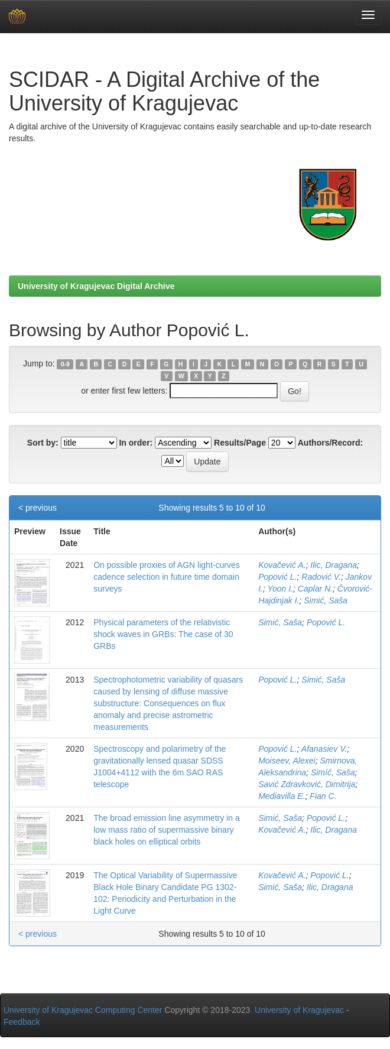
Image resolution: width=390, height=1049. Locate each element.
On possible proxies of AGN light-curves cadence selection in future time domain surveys (166, 576)
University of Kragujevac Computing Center (83, 1010)
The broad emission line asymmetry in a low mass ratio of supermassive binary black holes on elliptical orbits (166, 829)
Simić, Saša (325, 600)
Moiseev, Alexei (286, 760)
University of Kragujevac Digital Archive (96, 286)
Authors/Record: (330, 442)
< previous (37, 507)
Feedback (22, 1022)
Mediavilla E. (281, 796)
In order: (135, 442)
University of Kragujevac (299, 1010)
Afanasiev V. (324, 749)
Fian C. (323, 796)
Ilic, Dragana (333, 565)
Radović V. (321, 577)
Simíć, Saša (333, 772)
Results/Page (240, 442)
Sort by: (42, 442)
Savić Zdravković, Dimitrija (306, 784)
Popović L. (277, 577)
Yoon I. (280, 588)
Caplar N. (315, 588)
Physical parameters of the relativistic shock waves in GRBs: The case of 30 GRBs (163, 634)
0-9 (65, 364)
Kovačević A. (282, 565)
